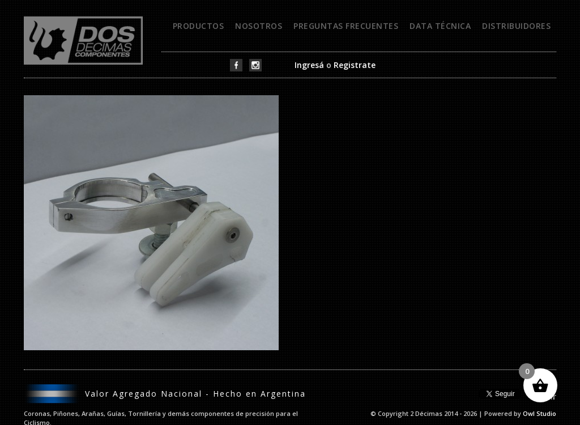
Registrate (355, 65)
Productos (198, 25)
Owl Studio (539, 413)
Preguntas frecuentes (345, 25)
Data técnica (440, 25)
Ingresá (309, 65)
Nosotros (258, 25)
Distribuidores (516, 25)
